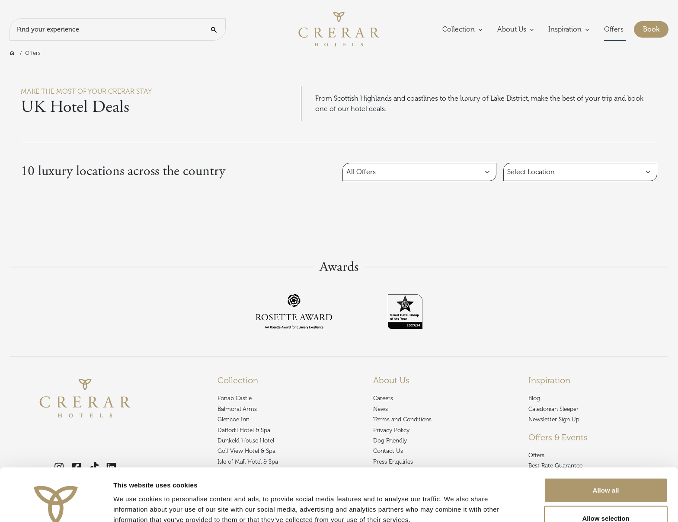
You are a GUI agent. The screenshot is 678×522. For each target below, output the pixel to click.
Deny (606, 499)
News (380, 409)
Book (655, 28)
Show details (454, 499)
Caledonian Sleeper (553, 409)
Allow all (606, 442)
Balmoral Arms (237, 409)
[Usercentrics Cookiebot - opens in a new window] (56, 505)
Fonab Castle (234, 398)
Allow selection (605, 470)
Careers (383, 398)
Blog (534, 398)
